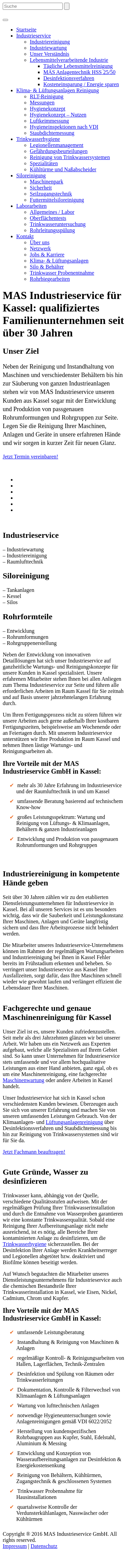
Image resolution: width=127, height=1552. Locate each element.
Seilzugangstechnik (51, 194)
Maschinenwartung (23, 1080)
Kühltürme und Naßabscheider (63, 169)
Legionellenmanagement (56, 145)
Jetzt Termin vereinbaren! (30, 456)
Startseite (26, 29)
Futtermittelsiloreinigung (57, 200)
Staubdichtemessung (52, 133)
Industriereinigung (50, 42)
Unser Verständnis (49, 54)
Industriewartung (48, 48)
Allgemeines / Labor (52, 212)
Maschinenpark (46, 181)
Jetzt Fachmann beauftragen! (34, 1152)
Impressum (15, 1546)
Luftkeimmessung (49, 121)
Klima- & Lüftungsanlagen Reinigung (57, 90)
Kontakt (25, 236)
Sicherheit (41, 188)
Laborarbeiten (31, 206)
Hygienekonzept (47, 108)
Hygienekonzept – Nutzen (58, 115)
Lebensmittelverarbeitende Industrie (69, 60)
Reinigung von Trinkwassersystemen (70, 157)
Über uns (39, 242)
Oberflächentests (48, 218)
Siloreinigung (31, 175)
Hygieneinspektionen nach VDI (64, 127)
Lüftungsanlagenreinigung (74, 1122)
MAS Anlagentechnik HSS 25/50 (79, 72)
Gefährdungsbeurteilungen (59, 151)
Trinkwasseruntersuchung (58, 224)
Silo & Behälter (47, 267)
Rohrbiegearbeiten (50, 279)
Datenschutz (43, 1546)
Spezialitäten (44, 163)
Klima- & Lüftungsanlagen (59, 261)
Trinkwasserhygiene (38, 139)
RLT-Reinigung (46, 96)
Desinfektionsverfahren (68, 78)
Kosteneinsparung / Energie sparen (81, 84)
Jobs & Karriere (47, 254)
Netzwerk (40, 248)
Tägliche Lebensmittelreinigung (78, 66)
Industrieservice (33, 36)
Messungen (42, 102)
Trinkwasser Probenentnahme (62, 273)
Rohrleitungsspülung (52, 230)
